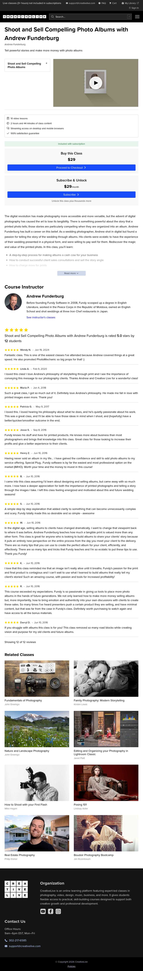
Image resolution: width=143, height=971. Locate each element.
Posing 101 (80, 805)
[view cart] (114, 3)
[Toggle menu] (137, 17)
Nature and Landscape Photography (27, 751)
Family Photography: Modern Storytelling (99, 700)
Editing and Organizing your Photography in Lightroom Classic (101, 752)
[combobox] (90, 17)
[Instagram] (58, 911)
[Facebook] (50, 911)
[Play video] (95, 83)
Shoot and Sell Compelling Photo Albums (24, 65)
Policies (71, 966)
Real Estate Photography (20, 855)
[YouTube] (43, 911)
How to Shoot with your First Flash (26, 805)
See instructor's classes (41, 317)
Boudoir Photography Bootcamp (93, 855)
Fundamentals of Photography (23, 700)
